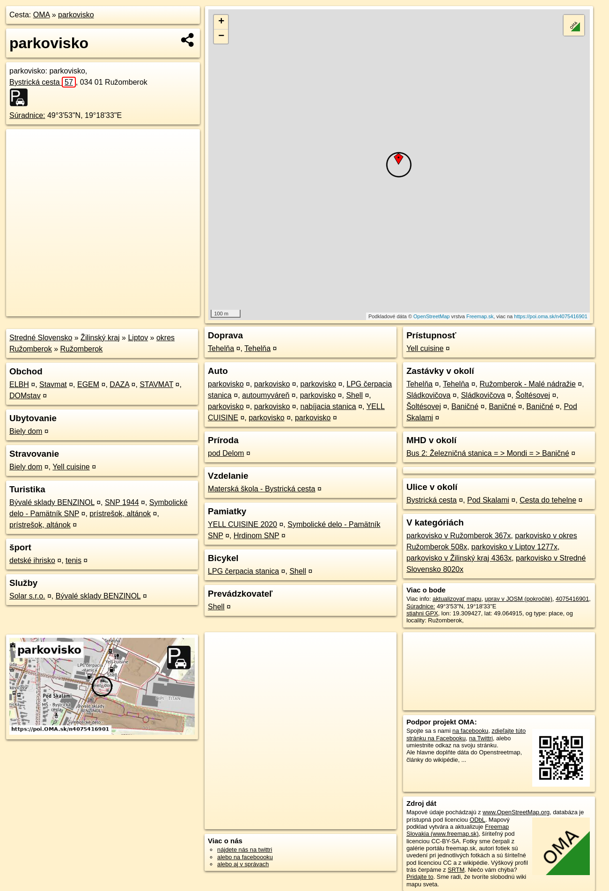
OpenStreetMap (431, 316)
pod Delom (226, 453)
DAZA (119, 384)
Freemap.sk (479, 316)
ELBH (19, 384)
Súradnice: (27, 115)
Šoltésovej (532, 395)
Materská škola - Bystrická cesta (261, 489)
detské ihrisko (32, 560)
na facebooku (470, 730)
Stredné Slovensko (40, 338)
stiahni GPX (422, 613)
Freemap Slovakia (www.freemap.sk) (457, 830)
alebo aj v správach (243, 864)
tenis (73, 560)
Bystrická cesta (42, 82)
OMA (41, 15)
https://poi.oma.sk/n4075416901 (550, 316)
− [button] (221, 36)
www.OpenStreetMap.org (516, 812)
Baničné (464, 406)
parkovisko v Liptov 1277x (514, 547)
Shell (354, 395)
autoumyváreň (265, 395)
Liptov (138, 338)
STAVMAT (156, 384)
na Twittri (481, 738)
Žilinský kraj (100, 338)
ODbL (477, 819)
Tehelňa (221, 348)
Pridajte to (419, 876)
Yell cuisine (70, 467)
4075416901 (572, 598)
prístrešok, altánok (120, 514)
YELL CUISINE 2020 (242, 524)
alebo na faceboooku (245, 857)
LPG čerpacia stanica (243, 571)
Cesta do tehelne (548, 500)
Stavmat (53, 384)
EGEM (88, 384)
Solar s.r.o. (27, 596)
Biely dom (25, 431)
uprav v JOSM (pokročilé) (518, 598)
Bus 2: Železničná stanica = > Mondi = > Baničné (487, 453)
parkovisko (76, 15)
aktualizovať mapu (457, 598)
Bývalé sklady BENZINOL (52, 502)
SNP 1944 (122, 502)
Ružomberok (81, 349)
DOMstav (25, 396)
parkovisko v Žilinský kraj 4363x (459, 558)
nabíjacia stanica (328, 406)
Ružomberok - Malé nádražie (527, 384)
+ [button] (221, 22)
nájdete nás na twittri (244, 849)
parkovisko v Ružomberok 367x (458, 536)
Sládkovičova (428, 395)
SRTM (456, 869)
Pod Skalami (488, 500)
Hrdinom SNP (256, 536)
